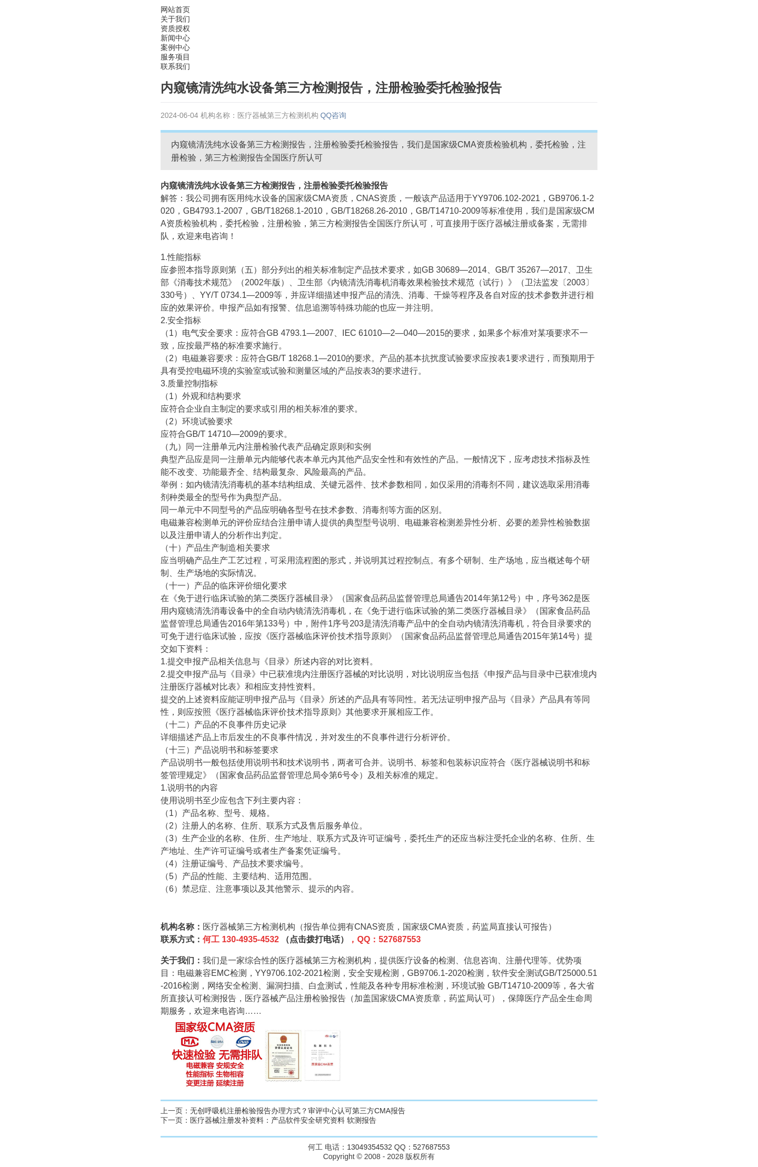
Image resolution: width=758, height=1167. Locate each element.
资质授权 (175, 28)
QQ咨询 (333, 115)
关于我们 (175, 19)
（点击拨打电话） (314, 939)
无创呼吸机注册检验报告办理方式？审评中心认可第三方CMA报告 (297, 1110)
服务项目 (175, 57)
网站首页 (175, 9)
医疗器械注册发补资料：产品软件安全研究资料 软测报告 (283, 1120)
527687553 (431, 1147)
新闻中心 (175, 38)
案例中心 (175, 47)
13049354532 (369, 1147)
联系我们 (175, 66)
